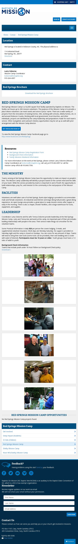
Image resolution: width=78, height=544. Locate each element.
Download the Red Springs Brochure (39, 93)
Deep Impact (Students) (12, 436)
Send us (40, 467)
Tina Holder (8, 538)
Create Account (68, 19)
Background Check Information (21, 155)
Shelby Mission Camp (11, 448)
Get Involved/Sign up (11, 129)
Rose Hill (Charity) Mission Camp (15, 453)
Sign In (56, 19)
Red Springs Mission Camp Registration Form (26, 152)
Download (6, 250)
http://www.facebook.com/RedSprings (16, 136)
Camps (12, 35)
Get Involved (8, 431)
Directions (8, 56)
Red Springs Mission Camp (28, 35)
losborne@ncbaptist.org (13, 76)
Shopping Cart (62, 2)
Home (6, 35)
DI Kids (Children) (9, 440)
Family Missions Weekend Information (24, 157)
